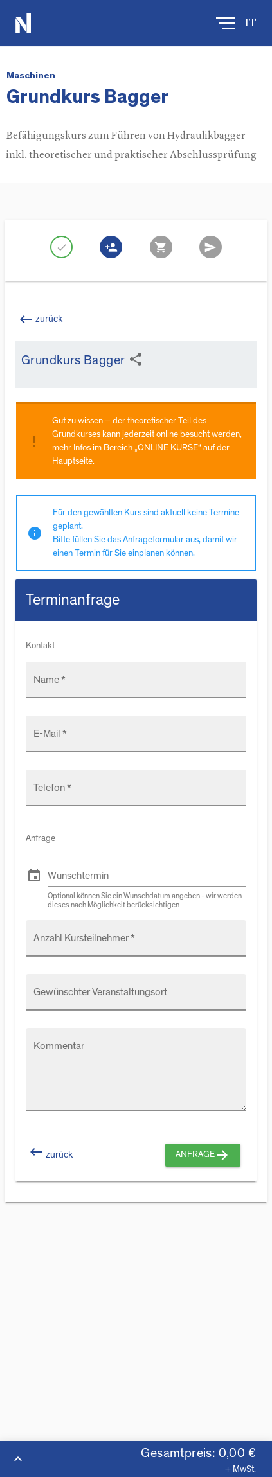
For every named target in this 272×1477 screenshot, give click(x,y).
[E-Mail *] (136, 740)
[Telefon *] (136, 794)
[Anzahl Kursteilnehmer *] (136, 944)
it (251, 23)
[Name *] (136, 686)
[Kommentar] (139, 1077)
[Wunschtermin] (147, 875)
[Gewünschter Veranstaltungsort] (136, 998)
